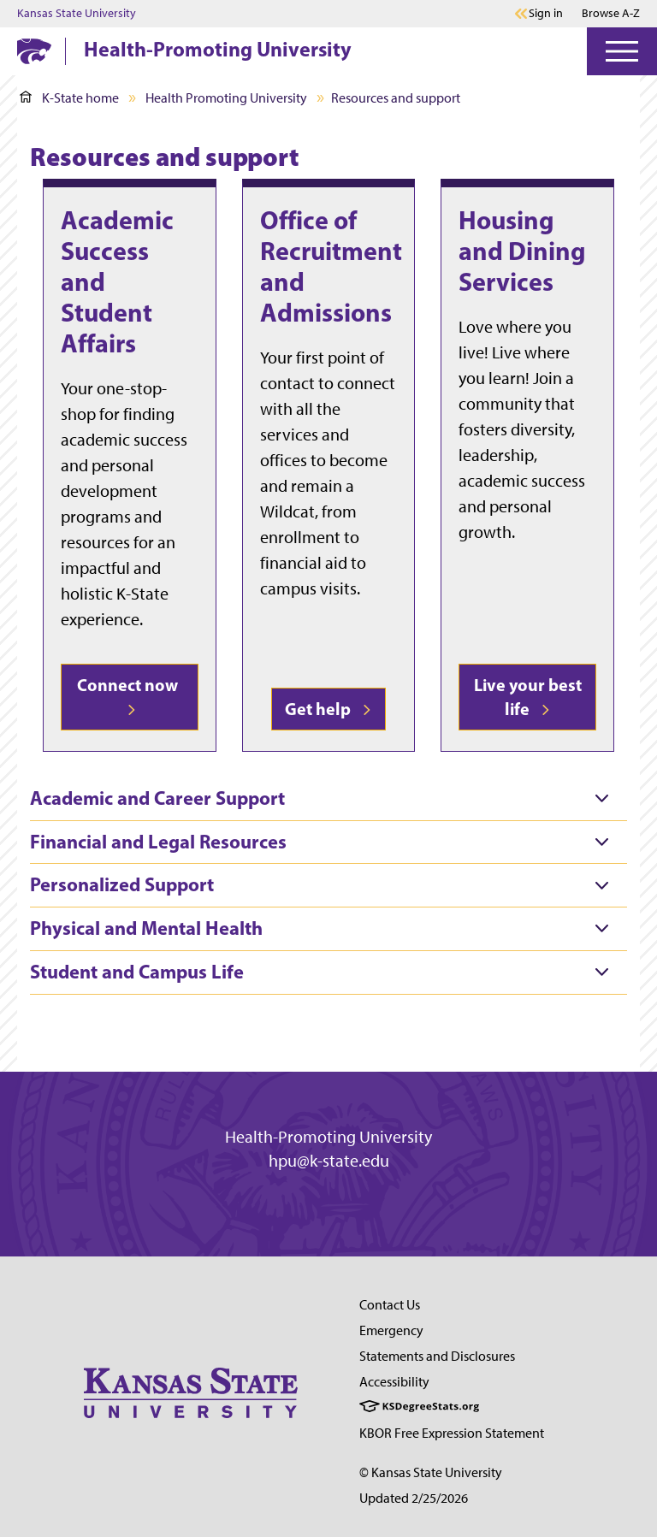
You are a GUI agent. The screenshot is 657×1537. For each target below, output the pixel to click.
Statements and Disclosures (437, 1356)
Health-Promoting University (218, 49)
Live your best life (528, 696)
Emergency (391, 1330)
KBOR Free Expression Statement (451, 1433)
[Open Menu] (622, 51)
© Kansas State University (430, 1472)
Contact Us (389, 1305)
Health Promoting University (226, 98)
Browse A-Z (611, 13)
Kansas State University (76, 14)
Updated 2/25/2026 (413, 1498)
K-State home (69, 98)
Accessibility (394, 1382)
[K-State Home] (34, 51)
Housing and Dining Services (522, 251)
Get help (328, 708)
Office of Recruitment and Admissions (331, 266)
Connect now (129, 694)
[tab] (328, 798)
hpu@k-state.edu (329, 1160)
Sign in (546, 14)
